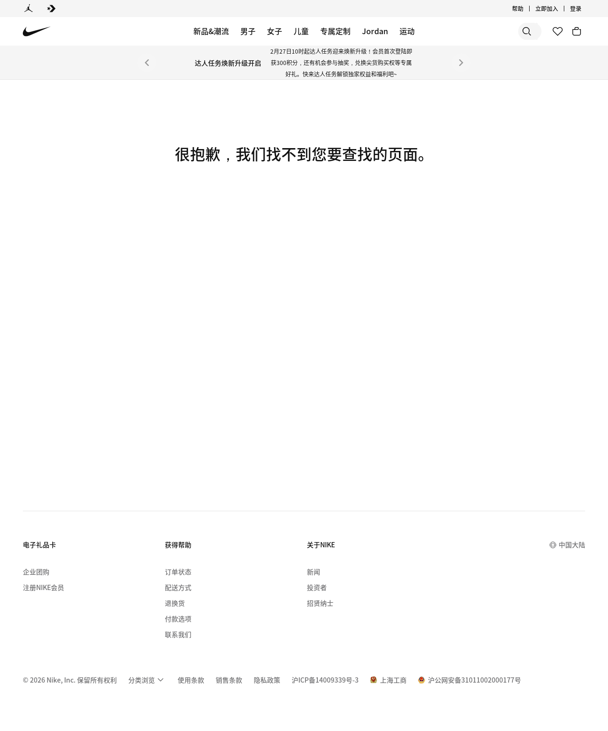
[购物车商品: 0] (576, 31)
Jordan (375, 31)
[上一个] (147, 63)
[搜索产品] (508, 31)
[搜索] (470, 31)
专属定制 (335, 31)
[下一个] (461, 63)
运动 (407, 31)
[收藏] (557, 31)
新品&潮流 (211, 31)
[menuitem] (147, 679)
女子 (274, 31)
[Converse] (51, 8)
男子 (248, 31)
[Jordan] (28, 8)
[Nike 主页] (37, 32)
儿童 (301, 31)
